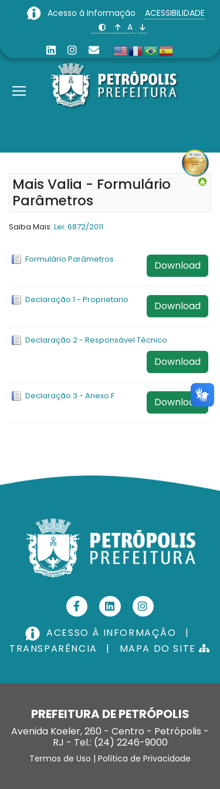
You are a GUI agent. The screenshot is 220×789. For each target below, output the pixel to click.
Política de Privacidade (144, 758)
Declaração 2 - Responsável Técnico (96, 340)
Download (177, 265)
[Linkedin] (51, 50)
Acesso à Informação (93, 13)
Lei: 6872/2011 (78, 226)
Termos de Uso (60, 758)
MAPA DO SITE (165, 648)
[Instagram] (72, 50)
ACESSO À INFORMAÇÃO (102, 632)
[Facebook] (77, 606)
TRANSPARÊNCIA (53, 648)
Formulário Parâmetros (69, 259)
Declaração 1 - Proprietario (76, 299)
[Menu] (19, 76)
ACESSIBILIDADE (175, 13)
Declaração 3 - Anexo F (69, 395)
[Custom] (94, 50)
